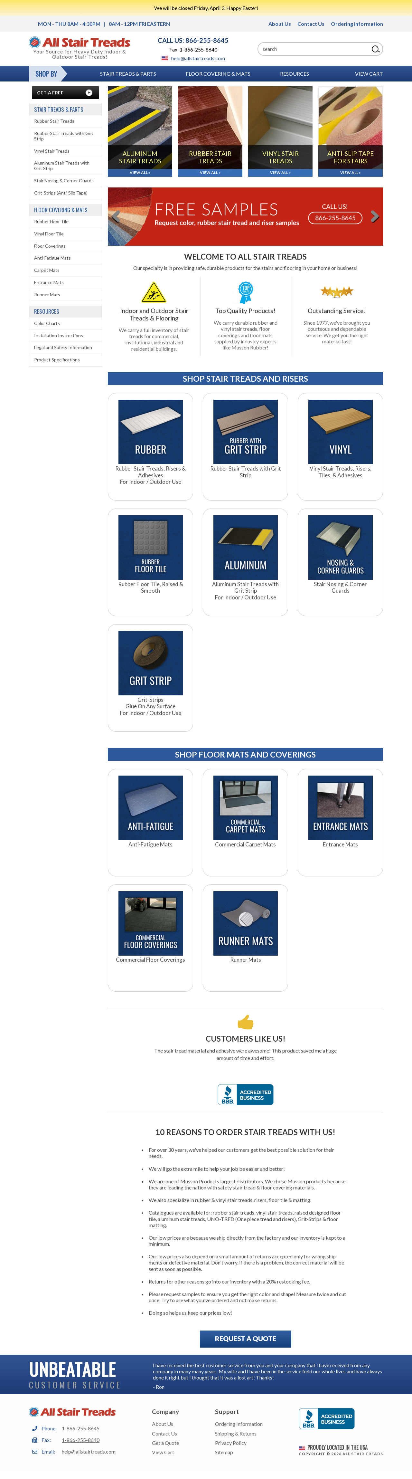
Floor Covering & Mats (218, 74)
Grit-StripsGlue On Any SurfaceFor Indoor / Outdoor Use (150, 706)
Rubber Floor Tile (51, 221)
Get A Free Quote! (50, 94)
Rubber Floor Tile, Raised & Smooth (150, 587)
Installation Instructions (58, 335)
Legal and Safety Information (63, 347)
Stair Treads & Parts (128, 74)
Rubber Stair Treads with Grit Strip (245, 471)
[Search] (313, 49)
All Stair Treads (362, 1453)
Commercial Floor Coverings (150, 960)
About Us (279, 24)
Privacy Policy (231, 1443)
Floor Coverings (50, 246)
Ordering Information (357, 24)
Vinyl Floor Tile (49, 233)
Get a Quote (165, 1443)
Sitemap (224, 1452)
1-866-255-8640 (80, 1440)
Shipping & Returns (236, 1433)
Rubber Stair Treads (54, 121)
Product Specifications (57, 359)
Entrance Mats (340, 844)
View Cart (369, 74)
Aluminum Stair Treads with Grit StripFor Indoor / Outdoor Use (245, 591)
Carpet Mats (47, 270)
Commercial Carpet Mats (245, 844)
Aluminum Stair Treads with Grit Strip (61, 165)
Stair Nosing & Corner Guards (340, 587)
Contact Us (310, 24)
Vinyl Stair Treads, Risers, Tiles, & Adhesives (340, 471)
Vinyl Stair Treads (52, 151)
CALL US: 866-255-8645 (193, 40)
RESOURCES (294, 74)
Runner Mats (245, 960)
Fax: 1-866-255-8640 (193, 49)
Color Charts (47, 323)
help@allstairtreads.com (193, 58)
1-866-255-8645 (80, 1428)
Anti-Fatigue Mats (150, 844)
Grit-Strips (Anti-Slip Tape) (61, 193)
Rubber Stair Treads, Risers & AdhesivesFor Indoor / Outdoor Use (150, 475)
